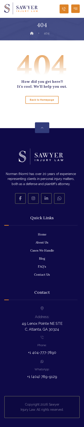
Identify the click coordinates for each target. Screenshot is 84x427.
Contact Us (42, 275)
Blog (42, 258)
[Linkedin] (46, 198)
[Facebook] (20, 198)
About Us (42, 242)
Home (42, 234)
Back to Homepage (42, 99)
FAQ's (42, 267)
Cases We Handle (42, 250)
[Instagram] (33, 198)
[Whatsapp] (59, 198)
